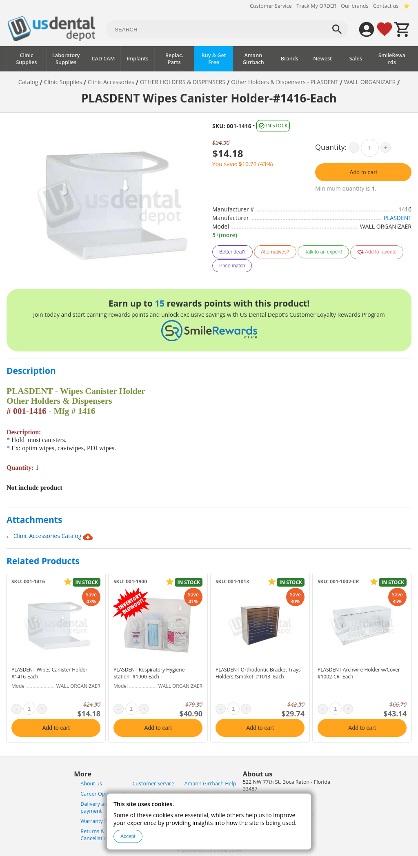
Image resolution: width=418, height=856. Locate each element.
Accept (128, 836)
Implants (138, 58)
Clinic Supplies (26, 59)
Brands (289, 58)
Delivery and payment (95, 807)
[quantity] (370, 148)
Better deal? (232, 252)
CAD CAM (103, 58)
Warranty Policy (99, 821)
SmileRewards (391, 59)
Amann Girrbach (253, 59)
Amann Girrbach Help (210, 783)
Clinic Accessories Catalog (53, 537)
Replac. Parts (174, 59)
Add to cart (363, 172)
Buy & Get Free (213, 59)
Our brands (354, 5)
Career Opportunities (105, 793)
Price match (232, 266)
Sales (355, 58)
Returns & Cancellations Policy (103, 835)
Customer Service (271, 5)
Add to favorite (376, 252)
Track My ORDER (316, 5)
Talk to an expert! (323, 252)
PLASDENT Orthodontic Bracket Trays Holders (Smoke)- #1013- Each (258, 673)
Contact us (385, 5)
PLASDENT (397, 218)
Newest (322, 58)
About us (91, 783)
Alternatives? (275, 252)
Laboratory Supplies (66, 59)
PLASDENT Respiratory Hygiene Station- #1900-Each (149, 673)
